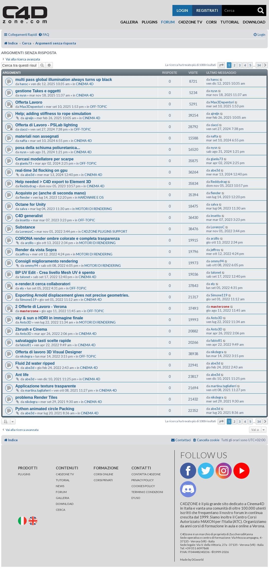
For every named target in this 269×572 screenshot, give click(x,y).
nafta (23, 141)
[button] (221, 65)
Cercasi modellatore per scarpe (44, 159)
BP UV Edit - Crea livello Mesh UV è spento (55, 272)
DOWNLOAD (64, 504)
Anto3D (25, 322)
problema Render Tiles (36, 397)
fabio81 (25, 345)
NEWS (60, 486)
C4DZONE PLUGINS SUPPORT (104, 231)
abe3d (29, 175)
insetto (25, 220)
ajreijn (29, 118)
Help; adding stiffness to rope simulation (53, 114)
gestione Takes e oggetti (38, 91)
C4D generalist (29, 216)
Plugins (149, 22)
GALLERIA (62, 498)
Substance (25, 227)
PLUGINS (24, 474)
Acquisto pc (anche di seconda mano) (50, 193)
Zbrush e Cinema (31, 329)
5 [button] (250, 65)
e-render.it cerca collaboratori (42, 284)
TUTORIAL (63, 480)
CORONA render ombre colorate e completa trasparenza (67, 238)
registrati (207, 10)
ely (22, 288)
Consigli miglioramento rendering (46, 261)
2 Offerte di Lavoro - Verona (41, 307)
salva (23, 209)
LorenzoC (27, 231)
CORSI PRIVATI (103, 480)
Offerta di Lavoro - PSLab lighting (46, 125)
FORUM (61, 492)
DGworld (198, 559)
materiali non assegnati (37, 136)
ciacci (23, 129)
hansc (24, 84)
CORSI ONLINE (103, 474)
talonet (25, 277)
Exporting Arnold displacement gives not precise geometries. (72, 295)
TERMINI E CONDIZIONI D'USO (147, 495)
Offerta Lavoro (28, 102)
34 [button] (259, 65)
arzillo (29, 243)
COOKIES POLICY (143, 486)
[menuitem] (43, 34)
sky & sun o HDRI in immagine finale (49, 318)
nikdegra (26, 356)
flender (25, 197)
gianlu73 (26, 163)
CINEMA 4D (85, 84)
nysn (23, 95)
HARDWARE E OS (91, 197)
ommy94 (31, 265)
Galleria (129, 22)
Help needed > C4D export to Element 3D (53, 182)
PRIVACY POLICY (142, 480)
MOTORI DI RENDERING (94, 209)
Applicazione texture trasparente (45, 386)
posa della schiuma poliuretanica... (47, 148)
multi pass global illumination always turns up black (63, 79)
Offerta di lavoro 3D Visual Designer (48, 352)
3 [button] (240, 65)
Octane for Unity (30, 204)
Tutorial (229, 22)
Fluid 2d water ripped (35, 363)
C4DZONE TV (65, 474)
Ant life (22, 375)
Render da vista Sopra (36, 250)
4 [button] (245, 65)
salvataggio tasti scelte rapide (43, 341)
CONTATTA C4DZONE (146, 474)
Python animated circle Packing (44, 409)
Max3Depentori (31, 107)
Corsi (211, 22)
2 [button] (234, 65)
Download (254, 22)
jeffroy (24, 254)
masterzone (29, 311)
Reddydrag (28, 186)
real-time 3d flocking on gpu (41, 170)
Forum (168, 22)
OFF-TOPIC (98, 107)
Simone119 (28, 300)
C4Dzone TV (190, 22)
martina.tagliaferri (38, 390)
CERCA (60, 510)
